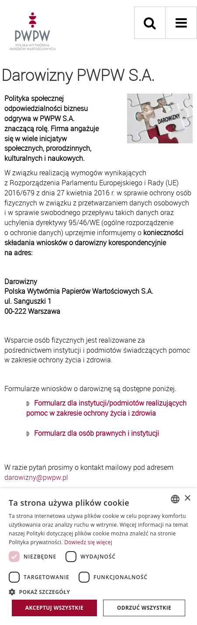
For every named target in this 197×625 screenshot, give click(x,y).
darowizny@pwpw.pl (36, 477)
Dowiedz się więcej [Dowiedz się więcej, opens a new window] (88, 542)
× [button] (187, 498)
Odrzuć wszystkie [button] (144, 607)
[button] (98, 591)
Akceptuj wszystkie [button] (54, 607)
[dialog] (98, 556)
